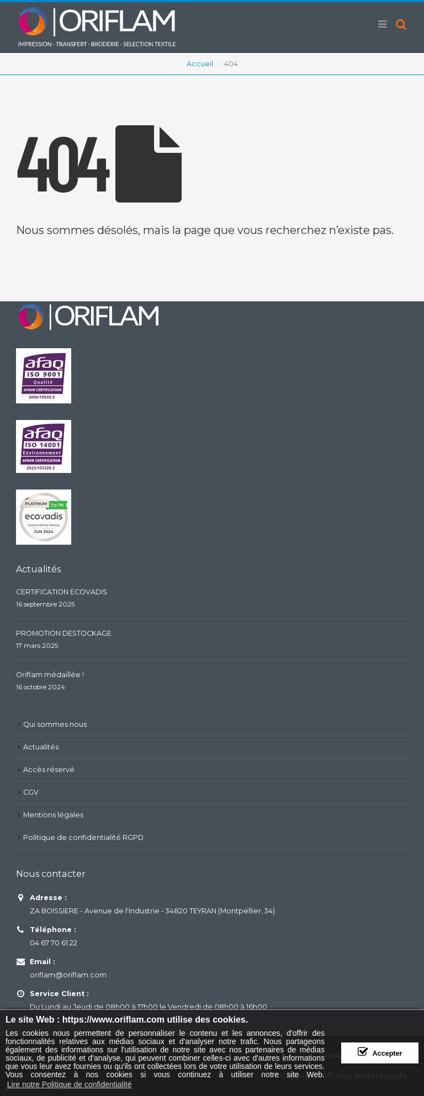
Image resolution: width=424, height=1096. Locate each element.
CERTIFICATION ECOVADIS (61, 592)
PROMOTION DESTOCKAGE (64, 633)
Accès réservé (49, 769)
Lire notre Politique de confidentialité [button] (69, 1084)
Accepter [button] (387, 1053)
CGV (31, 792)
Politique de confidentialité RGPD (83, 837)
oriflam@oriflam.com (68, 975)
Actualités (41, 747)
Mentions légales (53, 815)
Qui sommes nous (55, 724)
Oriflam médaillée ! (50, 675)
